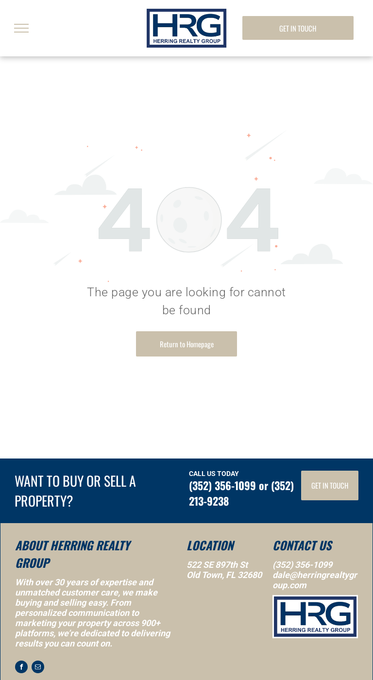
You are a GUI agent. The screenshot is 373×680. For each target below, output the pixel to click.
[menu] (21, 28)
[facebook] (21, 668)
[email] (38, 668)
